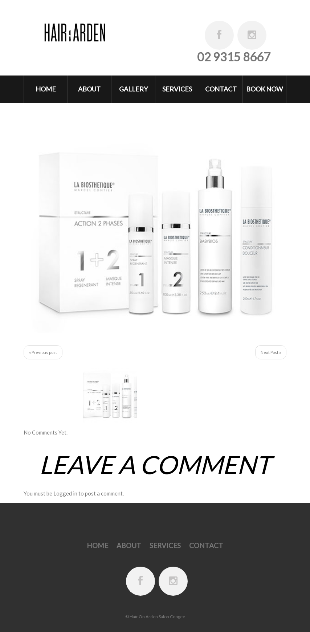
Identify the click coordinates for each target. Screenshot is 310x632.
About (89, 89)
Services (177, 89)
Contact (221, 89)
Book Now (264, 89)
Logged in (65, 493)
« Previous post (43, 352)
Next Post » (271, 352)
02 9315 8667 (233, 57)
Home (46, 89)
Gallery (133, 89)
